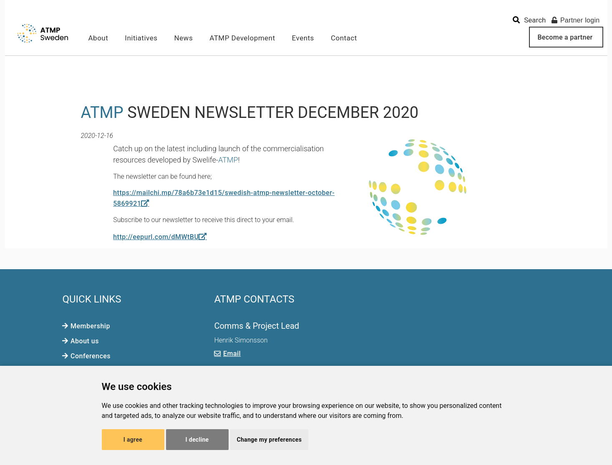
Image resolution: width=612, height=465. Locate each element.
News (183, 38)
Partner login (576, 20)
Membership (90, 326)
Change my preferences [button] (269, 439)
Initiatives (141, 38)
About (98, 38)
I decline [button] (197, 439)
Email (232, 354)
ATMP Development (242, 38)
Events (303, 38)
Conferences (91, 356)
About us (85, 341)
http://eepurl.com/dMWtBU (156, 237)
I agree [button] (132, 439)
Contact (344, 38)
